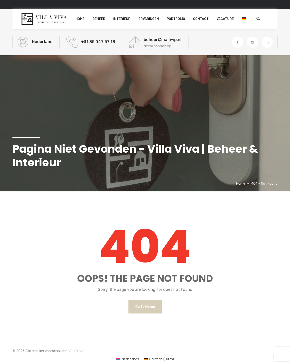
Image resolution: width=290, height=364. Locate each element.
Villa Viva (75, 351)
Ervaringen (148, 19)
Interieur (121, 19)
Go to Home (145, 307)
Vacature (225, 19)
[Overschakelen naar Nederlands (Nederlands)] (127, 359)
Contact (201, 19)
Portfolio (176, 19)
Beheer (98, 19)
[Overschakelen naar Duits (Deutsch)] (158, 359)
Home (80, 19)
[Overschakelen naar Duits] (244, 19)
